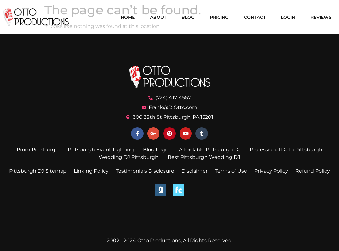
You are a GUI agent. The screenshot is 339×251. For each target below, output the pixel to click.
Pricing (219, 17)
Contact (255, 17)
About (158, 17)
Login (288, 17)
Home (128, 17)
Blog (188, 17)
